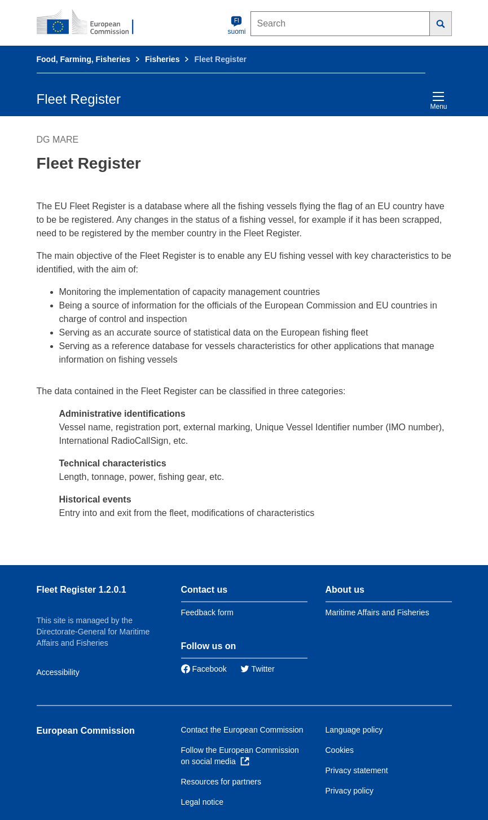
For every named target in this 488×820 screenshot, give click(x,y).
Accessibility (58, 672)
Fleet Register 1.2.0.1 (81, 589)
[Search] (441, 23)
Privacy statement (357, 770)
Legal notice (202, 801)
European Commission (86, 730)
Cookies (340, 750)
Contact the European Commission (242, 729)
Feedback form (207, 612)
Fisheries (162, 59)
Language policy (354, 729)
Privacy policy (350, 790)
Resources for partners (221, 781)
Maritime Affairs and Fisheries (377, 612)
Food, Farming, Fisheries (83, 59)
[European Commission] (91, 22)
